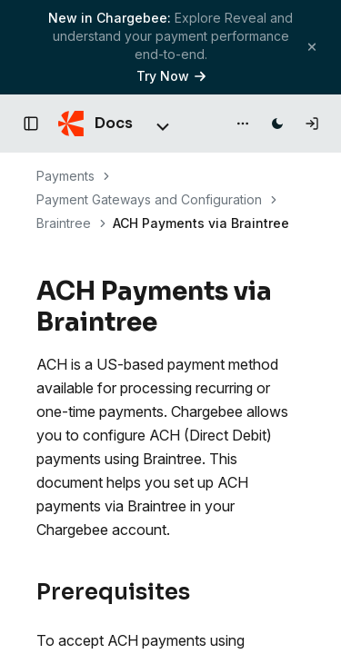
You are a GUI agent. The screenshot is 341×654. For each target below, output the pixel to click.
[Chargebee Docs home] (95, 123)
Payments (65, 175)
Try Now (171, 76)
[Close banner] (311, 47)
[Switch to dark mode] (277, 123)
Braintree (63, 223)
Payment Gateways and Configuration (149, 199)
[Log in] (311, 123)
